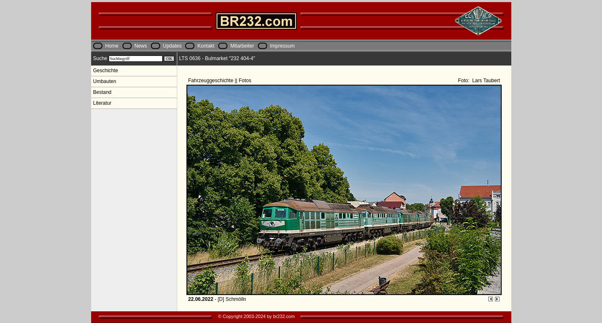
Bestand (102, 92)
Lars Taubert (485, 80)
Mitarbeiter (242, 46)
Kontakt (205, 46)
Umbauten (104, 81)
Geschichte (105, 70)
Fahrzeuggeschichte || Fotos (220, 80)
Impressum (282, 46)
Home (112, 46)
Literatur (102, 103)
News (141, 46)
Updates (172, 46)
